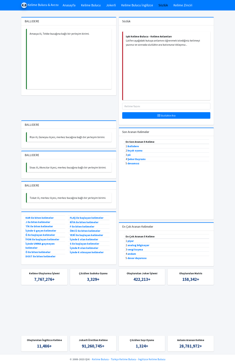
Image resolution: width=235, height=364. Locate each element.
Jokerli (111, 5)
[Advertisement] (69, 62)
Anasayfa (69, 5)
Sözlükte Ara (166, 115)
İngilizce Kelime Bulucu (151, 359)
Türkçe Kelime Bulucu (123, 359)
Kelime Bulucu (91, 5)
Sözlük (163, 5)
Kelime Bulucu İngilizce (137, 5)
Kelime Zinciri (182, 5)
